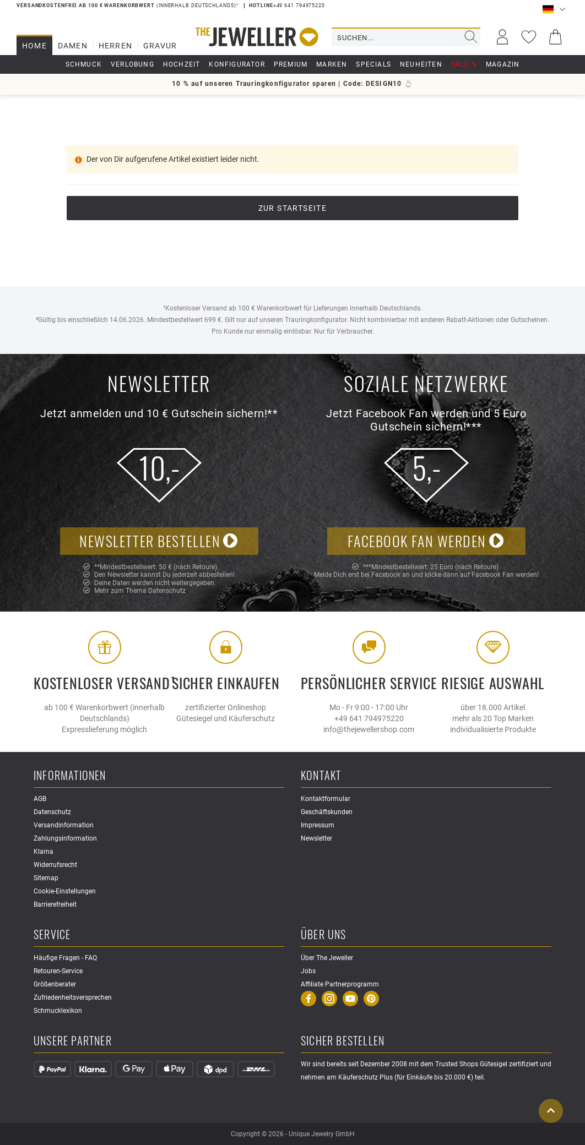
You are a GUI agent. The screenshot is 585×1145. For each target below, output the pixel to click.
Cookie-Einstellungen (65, 891)
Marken (331, 64)
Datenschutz (167, 591)
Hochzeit (182, 64)
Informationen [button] (70, 775)
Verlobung (132, 64)
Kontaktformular (325, 799)
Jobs (308, 971)
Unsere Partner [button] (73, 1041)
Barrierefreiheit (55, 904)
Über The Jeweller (327, 958)
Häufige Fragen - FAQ (65, 958)
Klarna (43, 851)
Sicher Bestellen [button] (342, 1041)
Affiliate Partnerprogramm (340, 984)
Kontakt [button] (321, 775)
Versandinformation (64, 825)
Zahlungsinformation (65, 838)
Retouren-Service (58, 971)
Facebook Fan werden (426, 541)
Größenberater (55, 984)
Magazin (502, 64)
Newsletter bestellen (159, 541)
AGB (40, 799)
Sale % (464, 64)
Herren (115, 45)
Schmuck (84, 64)
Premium (290, 64)
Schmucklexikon (58, 1011)
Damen (73, 45)
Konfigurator (236, 64)
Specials (373, 64)
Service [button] (52, 935)
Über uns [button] (323, 935)
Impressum (317, 825)
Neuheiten (421, 64)
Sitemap (46, 878)
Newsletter (316, 838)
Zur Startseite (292, 208)
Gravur (160, 45)
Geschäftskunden (327, 812)
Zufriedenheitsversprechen (73, 997)
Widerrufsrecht (55, 865)
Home (34, 45)
